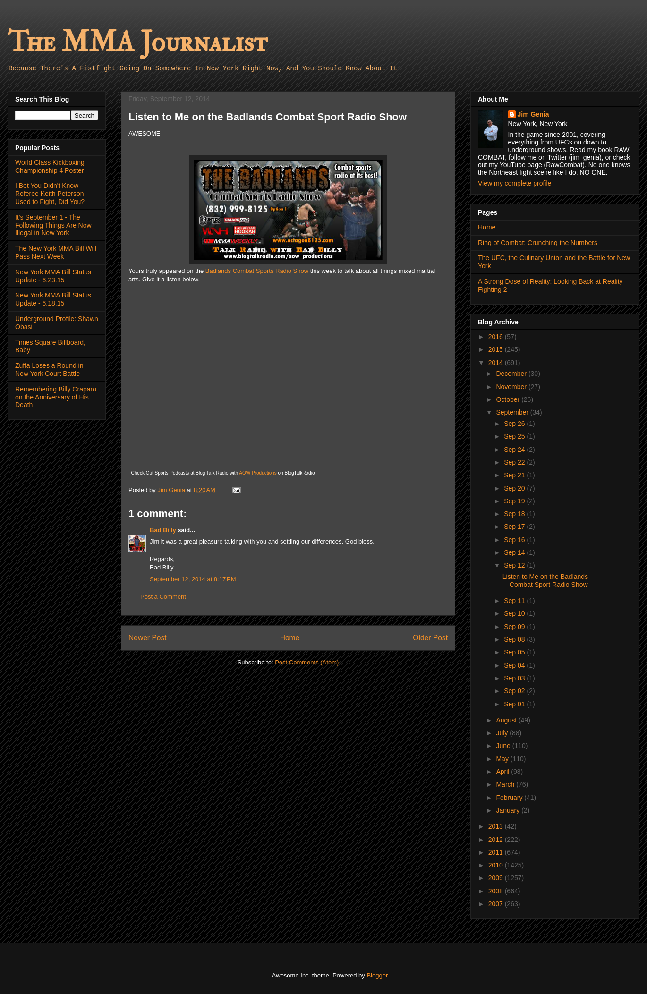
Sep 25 (515, 436)
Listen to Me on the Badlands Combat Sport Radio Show (545, 580)
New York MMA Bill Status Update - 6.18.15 (53, 299)
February (510, 797)
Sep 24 (515, 449)
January (508, 810)
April (503, 771)
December (512, 373)
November (512, 387)
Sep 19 (515, 501)
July (503, 733)
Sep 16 (515, 540)
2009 (496, 878)
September (513, 412)
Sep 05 (515, 652)
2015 (496, 349)
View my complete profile (514, 183)
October (508, 399)
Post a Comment (163, 596)
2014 (496, 362)
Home (290, 638)
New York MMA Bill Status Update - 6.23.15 (53, 276)
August (507, 720)
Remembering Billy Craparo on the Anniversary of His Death (55, 397)
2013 (496, 826)
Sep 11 (515, 600)
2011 (496, 852)
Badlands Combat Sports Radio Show (256, 270)
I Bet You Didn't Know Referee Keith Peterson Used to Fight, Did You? (50, 193)
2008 (496, 891)
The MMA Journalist (137, 42)
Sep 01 (515, 704)
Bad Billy (163, 530)
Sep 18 (515, 514)
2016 (496, 336)
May (503, 759)
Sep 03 (515, 678)
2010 (496, 865)
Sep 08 (515, 639)
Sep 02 (515, 691)
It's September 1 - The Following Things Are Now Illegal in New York (53, 225)
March (506, 784)
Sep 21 (515, 475)
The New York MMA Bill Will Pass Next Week (55, 252)
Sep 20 (515, 488)
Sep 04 (515, 665)
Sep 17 (515, 526)
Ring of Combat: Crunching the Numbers (537, 242)
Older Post (430, 638)
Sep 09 (515, 626)
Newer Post (147, 638)
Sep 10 (515, 613)
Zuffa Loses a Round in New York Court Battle (49, 369)
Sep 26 (515, 423)
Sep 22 (515, 462)
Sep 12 (515, 565)
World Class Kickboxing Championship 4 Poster (50, 166)
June (504, 745)
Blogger (376, 975)
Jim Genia (533, 114)
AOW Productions (257, 473)
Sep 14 (515, 552)
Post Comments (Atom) (307, 662)
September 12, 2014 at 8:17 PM (193, 579)
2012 (496, 839)
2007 (496, 904)
